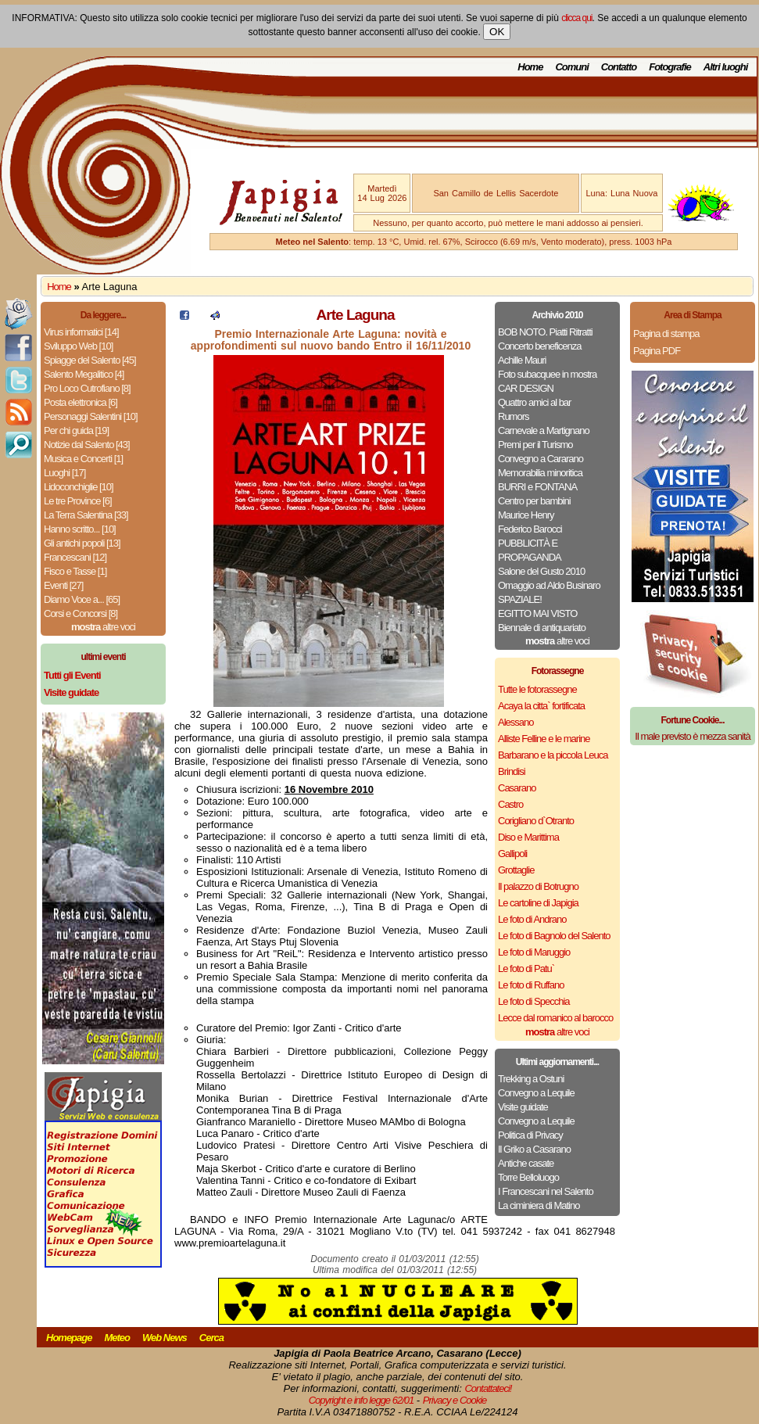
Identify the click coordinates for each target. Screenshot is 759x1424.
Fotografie (670, 67)
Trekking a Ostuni (531, 1079)
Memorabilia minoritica (540, 473)
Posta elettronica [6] (80, 402)
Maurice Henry (526, 515)
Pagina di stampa (666, 333)
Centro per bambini (534, 501)
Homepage (68, 1337)
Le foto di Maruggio (534, 952)
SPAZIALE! (520, 599)
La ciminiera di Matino (538, 1205)
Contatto (618, 67)
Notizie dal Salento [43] (87, 444)
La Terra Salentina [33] (86, 515)
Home (529, 67)
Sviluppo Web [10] (78, 346)
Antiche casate (525, 1163)
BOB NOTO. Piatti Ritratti (545, 332)
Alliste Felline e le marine (544, 738)
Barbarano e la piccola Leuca (552, 755)
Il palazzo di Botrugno (538, 886)
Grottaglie (516, 870)
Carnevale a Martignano (543, 430)
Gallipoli (512, 853)
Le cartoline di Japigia (538, 903)
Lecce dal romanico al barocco (555, 1018)
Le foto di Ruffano (531, 985)
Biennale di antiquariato (541, 627)
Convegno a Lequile (536, 1093)
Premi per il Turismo (535, 444)
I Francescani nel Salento (545, 1191)
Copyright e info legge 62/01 (361, 1400)
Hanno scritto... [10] (80, 529)
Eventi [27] (63, 585)
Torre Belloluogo (528, 1177)
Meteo (117, 1337)
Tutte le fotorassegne (537, 689)
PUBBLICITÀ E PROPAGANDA (529, 550)
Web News (164, 1337)
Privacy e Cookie (455, 1400)
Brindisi (511, 771)
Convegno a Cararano (540, 459)
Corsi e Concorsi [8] (80, 613)
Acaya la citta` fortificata (541, 706)
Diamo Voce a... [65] (82, 599)
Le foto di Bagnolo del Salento (554, 936)
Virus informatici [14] (81, 332)
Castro (510, 804)
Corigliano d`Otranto (536, 821)
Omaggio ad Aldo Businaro (549, 585)
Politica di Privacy (530, 1135)
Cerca (211, 1337)
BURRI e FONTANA (537, 487)
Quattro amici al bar (534, 402)
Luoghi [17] (64, 473)
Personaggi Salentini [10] (91, 416)
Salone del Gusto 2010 (541, 571)
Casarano (516, 788)
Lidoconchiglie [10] (78, 487)
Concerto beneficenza (539, 346)
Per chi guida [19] (76, 430)
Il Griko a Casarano (534, 1149)
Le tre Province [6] (78, 501)
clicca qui (576, 18)
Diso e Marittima (528, 837)
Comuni (571, 67)
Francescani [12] (75, 557)
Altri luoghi (726, 67)
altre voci (103, 627)
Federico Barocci (530, 529)
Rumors (513, 416)
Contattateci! (487, 1388)
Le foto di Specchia (534, 1001)
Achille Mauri (522, 360)
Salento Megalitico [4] (84, 374)
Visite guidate (523, 1107)
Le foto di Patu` (526, 968)
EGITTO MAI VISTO (537, 613)
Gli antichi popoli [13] (82, 543)
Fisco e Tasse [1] (75, 571)
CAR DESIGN (525, 388)
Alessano (515, 722)
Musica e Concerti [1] (83, 459)
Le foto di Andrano (532, 919)
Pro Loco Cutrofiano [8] (87, 388)
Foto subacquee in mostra (547, 374)
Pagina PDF (656, 351)
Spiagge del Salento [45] (90, 360)
